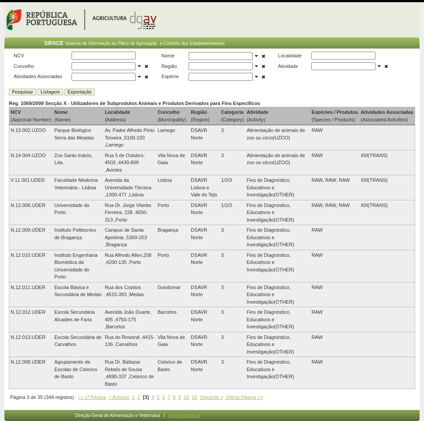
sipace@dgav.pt (184, 415)
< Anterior (119, 397)
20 (194, 397)
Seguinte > (211, 397)
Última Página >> (244, 397)
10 (186, 397)
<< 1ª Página (92, 397)
